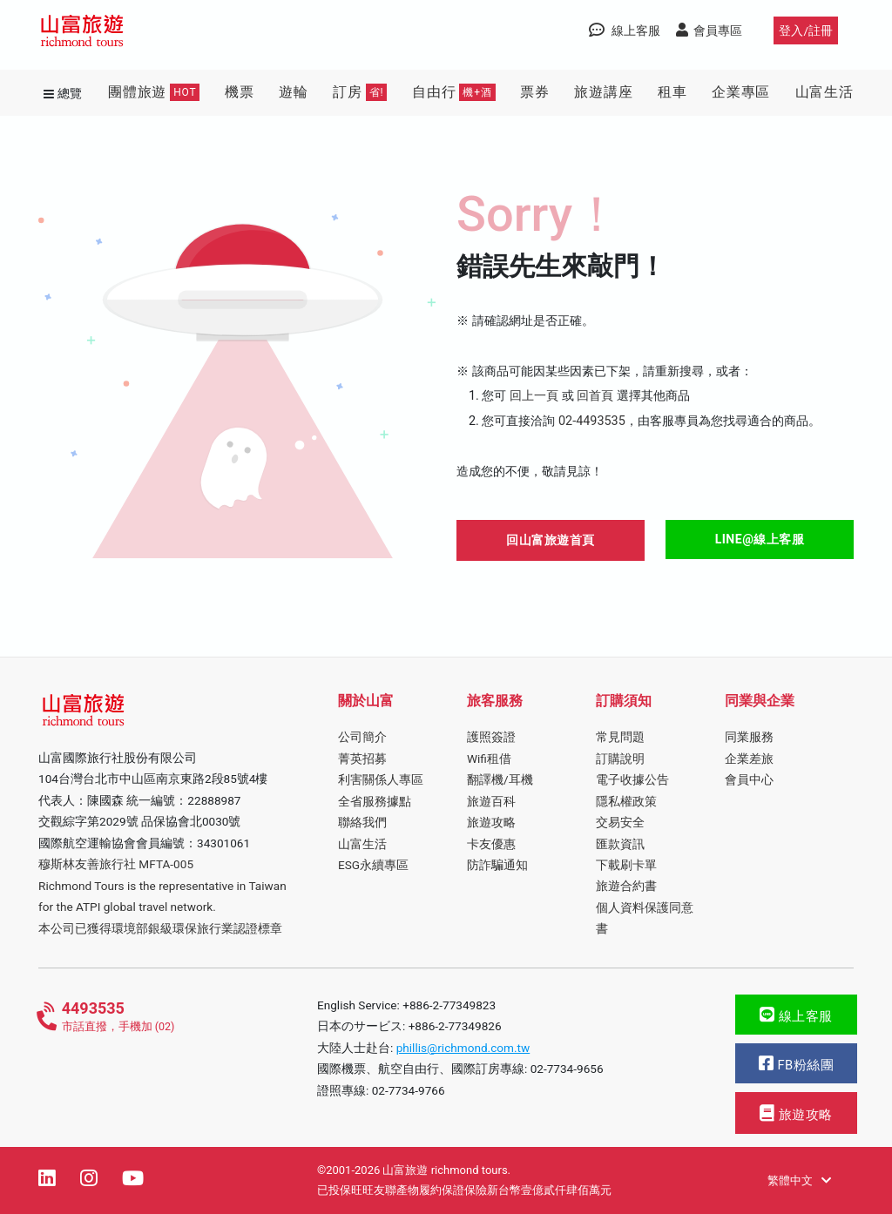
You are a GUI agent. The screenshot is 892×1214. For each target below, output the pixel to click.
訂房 (360, 92)
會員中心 (749, 779)
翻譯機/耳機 (500, 779)
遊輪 (293, 92)
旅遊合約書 (626, 886)
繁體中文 (799, 1180)
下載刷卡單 (626, 865)
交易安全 (620, 822)
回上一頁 (534, 395)
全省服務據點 (374, 801)
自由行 (454, 92)
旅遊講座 (603, 92)
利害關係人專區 (380, 779)
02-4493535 (591, 421)
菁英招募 (362, 758)
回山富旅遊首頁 (550, 540)
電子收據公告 (632, 779)
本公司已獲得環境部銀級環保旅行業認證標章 (160, 928)
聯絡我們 (362, 822)
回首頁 (595, 395)
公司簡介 (362, 737)
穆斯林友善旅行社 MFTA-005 (115, 864)
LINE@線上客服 (760, 539)
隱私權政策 (626, 801)
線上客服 (796, 1015)
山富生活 (824, 92)
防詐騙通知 (497, 865)
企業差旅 (749, 758)
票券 (535, 92)
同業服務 (749, 737)
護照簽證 (491, 737)
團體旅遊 (153, 92)
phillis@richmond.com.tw (463, 1048)
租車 (672, 92)
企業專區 (741, 92)
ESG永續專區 (373, 865)
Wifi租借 (489, 758)
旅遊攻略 (491, 822)
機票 (239, 92)
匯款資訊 (620, 844)
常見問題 (620, 737)
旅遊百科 (491, 801)
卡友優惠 (491, 844)
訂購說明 (620, 758)
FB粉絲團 (796, 1064)
